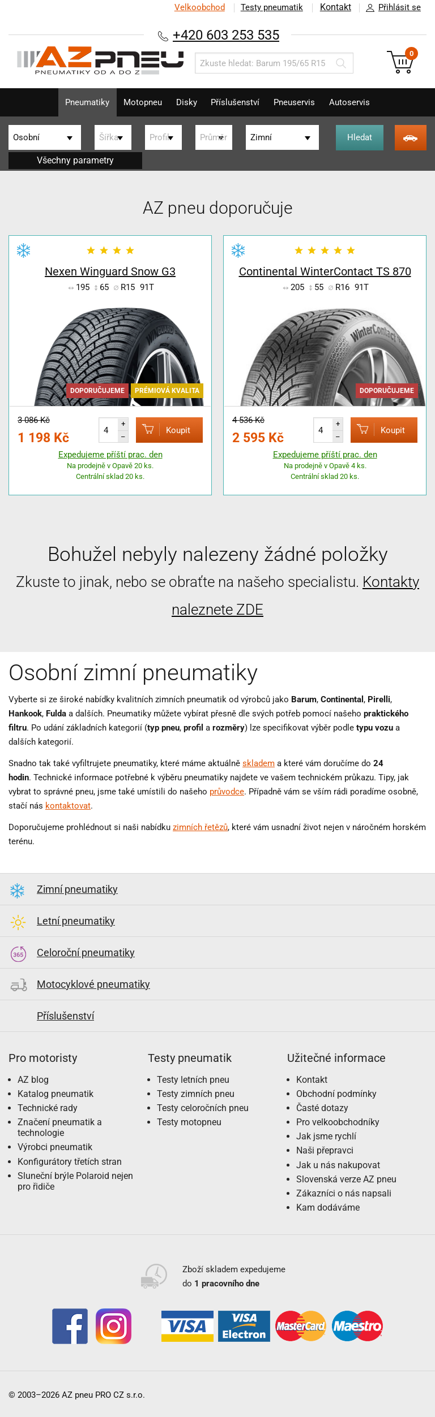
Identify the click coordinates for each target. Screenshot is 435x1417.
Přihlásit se (390, 8)
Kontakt (335, 7)
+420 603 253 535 (226, 35)
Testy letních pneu (193, 1079)
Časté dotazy (322, 1108)
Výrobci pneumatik (55, 1147)
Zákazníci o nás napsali (343, 1193)
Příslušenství (236, 102)
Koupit (161, 429)
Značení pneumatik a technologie (60, 1127)
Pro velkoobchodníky (337, 1122)
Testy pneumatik (271, 7)
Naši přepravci (324, 1150)
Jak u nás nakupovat (338, 1165)
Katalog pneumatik (55, 1093)
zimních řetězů (200, 827)
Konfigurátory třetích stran (70, 1161)
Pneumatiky (80, 102)
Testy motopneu (189, 1122)
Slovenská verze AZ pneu (346, 1179)
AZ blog (33, 1079)
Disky (184, 102)
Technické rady (48, 1108)
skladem (258, 763)
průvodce (227, 792)
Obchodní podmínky (336, 1093)
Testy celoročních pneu (203, 1108)
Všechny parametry (75, 160)
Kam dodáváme (328, 1207)
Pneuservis (298, 102)
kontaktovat (68, 806)
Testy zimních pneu (195, 1093)
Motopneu (138, 102)
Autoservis (356, 102)
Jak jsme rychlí (326, 1136)
